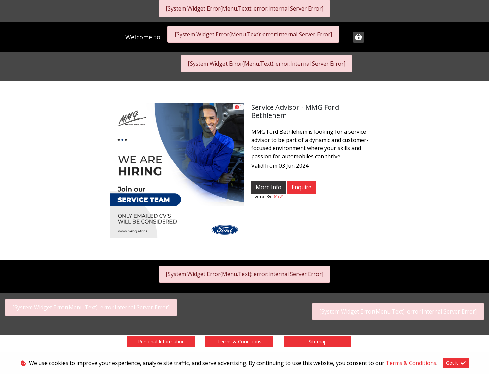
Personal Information (161, 341)
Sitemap (318, 341)
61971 (279, 196)
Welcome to (143, 37)
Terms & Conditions (239, 341)
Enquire (301, 187)
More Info (269, 187)
